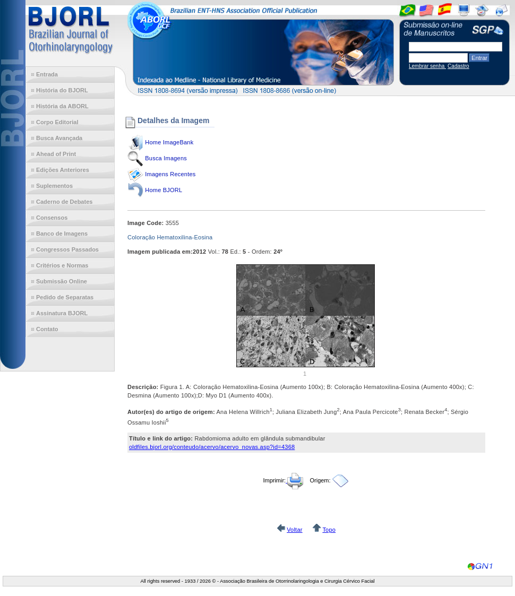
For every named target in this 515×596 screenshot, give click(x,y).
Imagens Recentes (170, 174)
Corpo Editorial (57, 122)
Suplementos (54, 186)
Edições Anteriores (62, 170)
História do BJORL (62, 90)
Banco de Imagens (62, 233)
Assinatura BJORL (62, 313)
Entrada (47, 74)
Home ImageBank (169, 142)
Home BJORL (163, 190)
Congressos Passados (67, 249)
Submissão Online (61, 281)
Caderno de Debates (64, 201)
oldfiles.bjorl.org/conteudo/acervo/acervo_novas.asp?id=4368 (212, 447)
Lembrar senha (427, 66)
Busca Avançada (59, 138)
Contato (47, 329)
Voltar (294, 529)
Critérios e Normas (62, 265)
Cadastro (458, 66)
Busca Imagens (166, 158)
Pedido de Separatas (64, 297)
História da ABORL (62, 106)
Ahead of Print (56, 154)
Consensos (51, 217)
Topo (329, 529)
